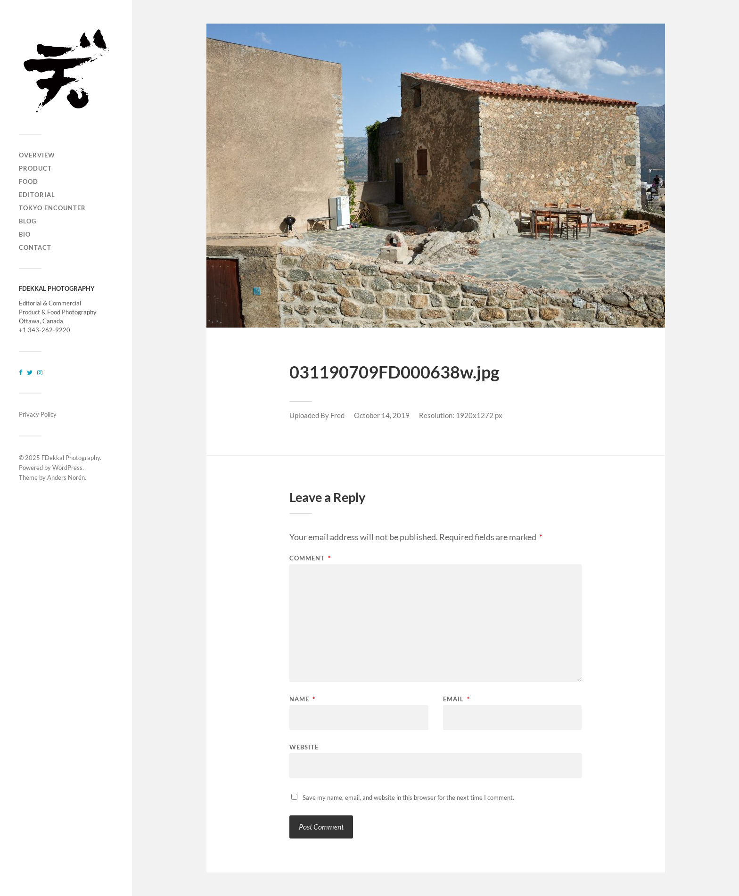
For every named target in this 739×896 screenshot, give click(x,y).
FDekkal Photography (70, 457)
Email (456, 699)
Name (302, 699)
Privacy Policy (38, 414)
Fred (337, 415)
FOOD (28, 181)
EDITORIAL (37, 194)
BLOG (27, 221)
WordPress (67, 467)
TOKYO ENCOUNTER (52, 208)
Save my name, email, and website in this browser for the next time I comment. (408, 797)
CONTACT (35, 247)
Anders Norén (66, 477)
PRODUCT (35, 168)
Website (304, 746)
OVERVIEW (37, 155)
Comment (310, 558)
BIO (25, 234)
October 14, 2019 (382, 415)
